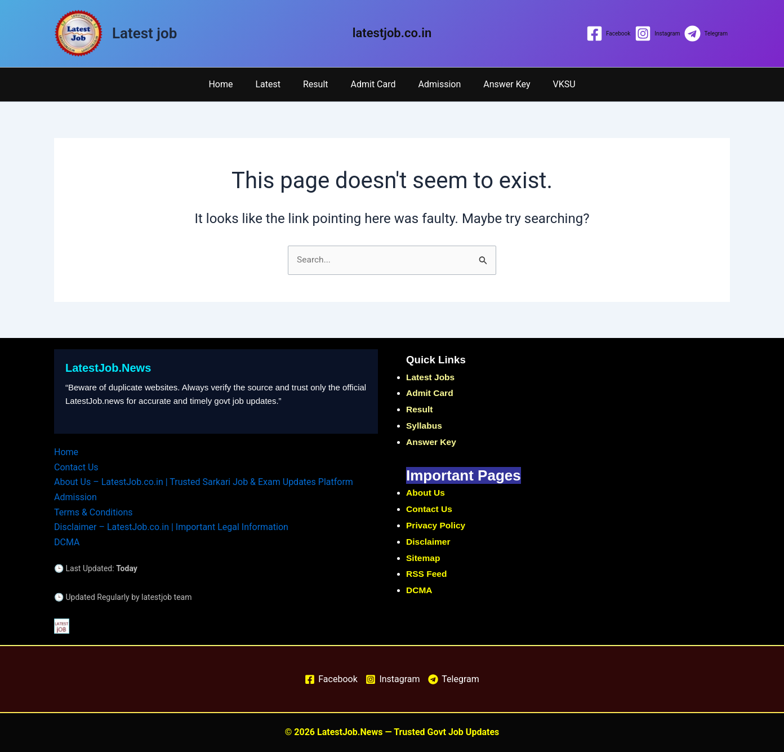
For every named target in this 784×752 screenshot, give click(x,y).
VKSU (551, 84)
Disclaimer (429, 542)
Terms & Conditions (93, 512)
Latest (276, 84)
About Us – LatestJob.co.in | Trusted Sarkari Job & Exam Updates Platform (203, 482)
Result (320, 84)
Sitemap (423, 558)
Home (234, 84)
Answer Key (497, 84)
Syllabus (424, 426)
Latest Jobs (431, 377)
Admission (435, 84)
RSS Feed (427, 574)
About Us (426, 493)
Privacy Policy (436, 526)
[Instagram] (657, 33)
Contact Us (76, 467)
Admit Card (373, 84)
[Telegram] (706, 33)
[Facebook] (608, 33)
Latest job (144, 33)
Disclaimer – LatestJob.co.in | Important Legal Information (171, 527)
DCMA (66, 541)
